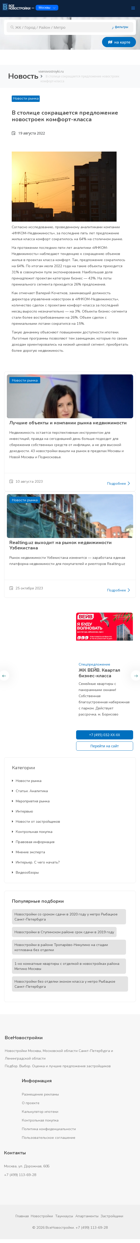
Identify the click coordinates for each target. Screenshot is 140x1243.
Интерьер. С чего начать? (36, 862)
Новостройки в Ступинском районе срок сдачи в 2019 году (64, 932)
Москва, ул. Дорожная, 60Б (27, 1166)
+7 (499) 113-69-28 (20, 1174)
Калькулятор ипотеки (40, 1111)
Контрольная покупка (32, 831)
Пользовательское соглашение (48, 1137)
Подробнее (119, 483)
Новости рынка (26, 98)
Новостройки (42, 1216)
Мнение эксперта (28, 852)
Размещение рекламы (40, 1094)
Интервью (22, 811)
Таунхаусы (64, 1216)
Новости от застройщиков (36, 821)
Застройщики (112, 1216)
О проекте (30, 1103)
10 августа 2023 (26, 481)
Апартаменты (87, 1216)
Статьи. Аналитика (30, 791)
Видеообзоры (25, 872)
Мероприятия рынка (31, 801)
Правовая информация (33, 842)
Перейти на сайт (104, 746)
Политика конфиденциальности (49, 1129)
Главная (22, 1216)
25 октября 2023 (26, 588)
